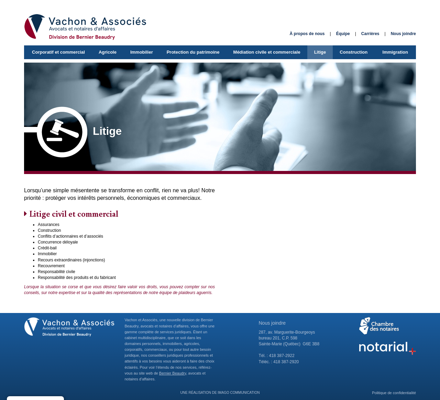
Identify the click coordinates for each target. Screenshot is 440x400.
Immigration (395, 52)
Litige (320, 52)
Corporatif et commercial (58, 52)
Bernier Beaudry (172, 373)
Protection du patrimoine (193, 52)
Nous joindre (403, 33)
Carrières (370, 33)
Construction (353, 52)
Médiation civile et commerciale (266, 52)
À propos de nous (307, 33)
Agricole (108, 52)
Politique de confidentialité (394, 393)
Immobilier (141, 52)
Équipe (343, 33)
